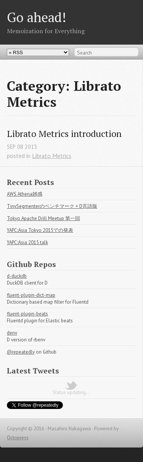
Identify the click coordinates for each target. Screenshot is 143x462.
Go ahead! (36, 17)
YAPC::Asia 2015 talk (27, 242)
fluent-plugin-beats (27, 314)
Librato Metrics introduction (64, 133)
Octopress (18, 438)
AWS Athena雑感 (24, 194)
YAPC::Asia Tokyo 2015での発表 (40, 230)
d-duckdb (17, 276)
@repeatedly (21, 352)
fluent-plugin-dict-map (31, 295)
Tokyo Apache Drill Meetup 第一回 (43, 218)
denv (12, 333)
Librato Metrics (51, 155)
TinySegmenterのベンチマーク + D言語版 (52, 206)
